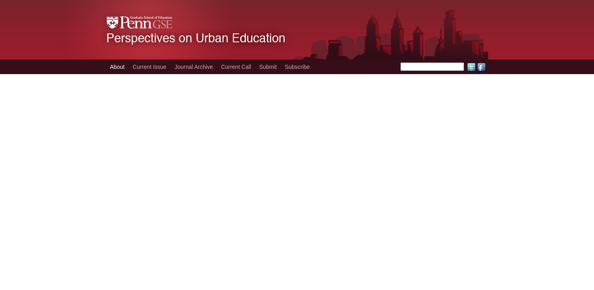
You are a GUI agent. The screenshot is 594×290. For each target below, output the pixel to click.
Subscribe (297, 67)
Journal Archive (194, 67)
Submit (268, 67)
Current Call (236, 67)
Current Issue (150, 67)
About (117, 67)
